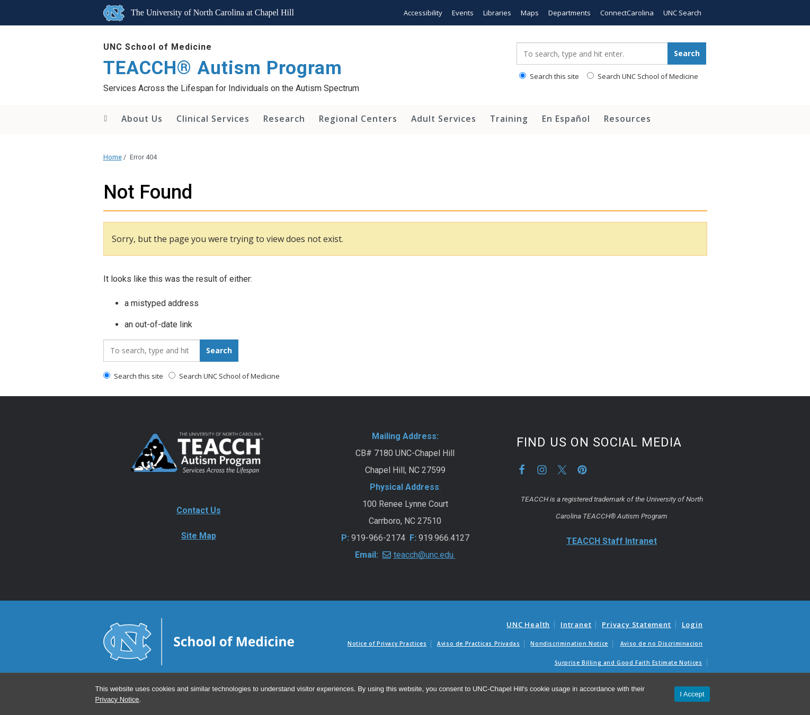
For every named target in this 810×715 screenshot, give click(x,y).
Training (509, 118)
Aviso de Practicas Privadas (478, 643)
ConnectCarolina (627, 12)
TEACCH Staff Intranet (611, 541)
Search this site (549, 76)
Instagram (542, 469)
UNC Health (528, 624)
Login (692, 624)
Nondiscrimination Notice (569, 643)
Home (105, 118)
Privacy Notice (117, 699)
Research (284, 118)
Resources (627, 118)
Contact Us (198, 510)
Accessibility (423, 12)
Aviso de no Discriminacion (661, 643)
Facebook (522, 469)
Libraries (497, 12)
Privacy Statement (636, 624)
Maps (530, 12)
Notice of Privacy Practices (387, 643)
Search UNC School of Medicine (642, 76)
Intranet (575, 624)
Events (463, 12)
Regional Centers (358, 118)
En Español (566, 118)
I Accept (692, 694)
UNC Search (682, 12)
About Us (142, 118)
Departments (569, 12)
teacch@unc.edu (425, 555)
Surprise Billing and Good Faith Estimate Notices (628, 662)
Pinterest (582, 469)
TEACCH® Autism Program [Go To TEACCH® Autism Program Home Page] (222, 68)
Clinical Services (213, 118)
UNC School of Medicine (157, 47)
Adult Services (443, 118)
